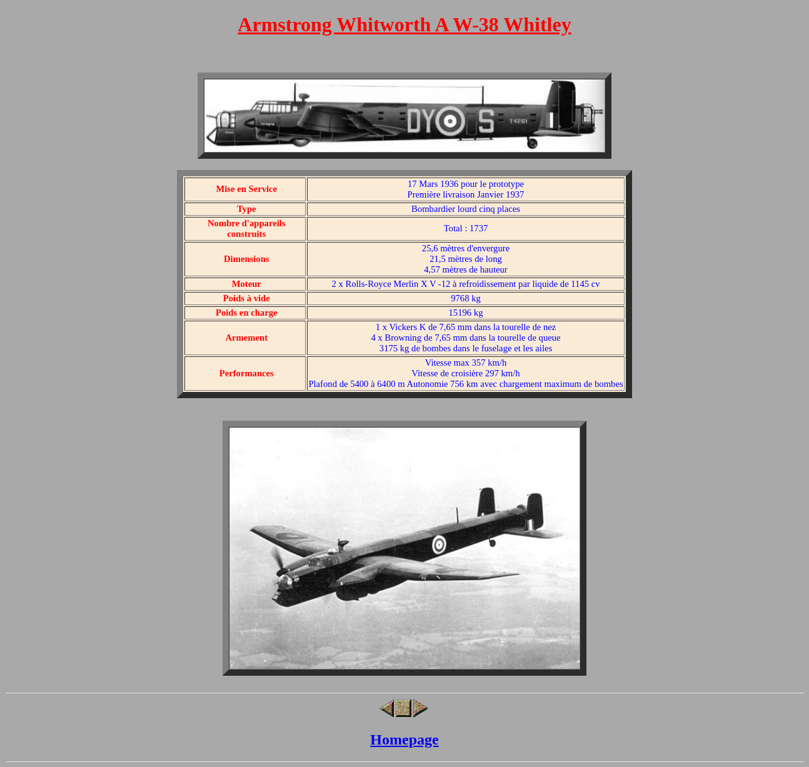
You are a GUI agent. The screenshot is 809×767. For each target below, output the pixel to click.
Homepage (404, 739)
